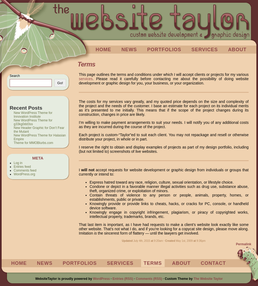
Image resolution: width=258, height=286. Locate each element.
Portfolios (164, 49)
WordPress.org (24, 174)
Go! (60, 83)
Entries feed (22, 167)
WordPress (101, 279)
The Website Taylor (208, 279)
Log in (18, 163)
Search (15, 76)
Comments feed (25, 170)
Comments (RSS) (149, 279)
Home (103, 49)
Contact (213, 263)
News (129, 49)
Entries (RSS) (123, 279)
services (86, 79)
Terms (153, 263)
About (237, 49)
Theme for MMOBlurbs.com (33, 143)
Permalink (243, 244)
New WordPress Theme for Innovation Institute (33, 114)
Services (204, 49)
